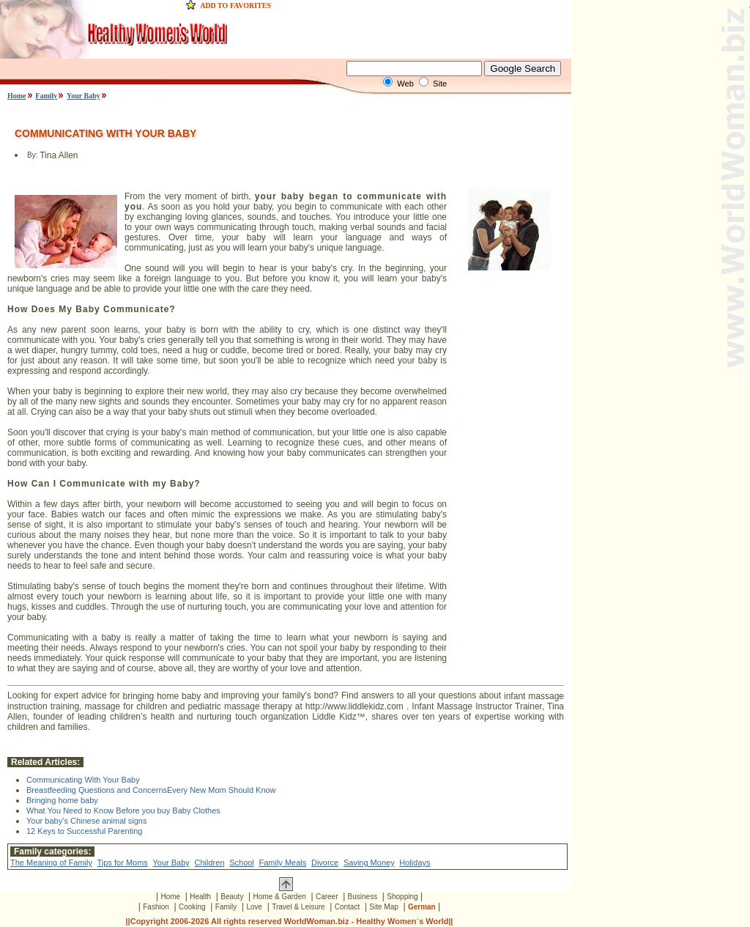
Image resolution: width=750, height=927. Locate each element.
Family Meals (282, 862)
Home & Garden (279, 897)
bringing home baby (162, 696)
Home (16, 96)
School (241, 862)
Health (200, 897)
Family (46, 96)
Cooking (192, 907)
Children (210, 862)
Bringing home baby (62, 800)
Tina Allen (59, 155)
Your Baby (83, 96)
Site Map (383, 907)
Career (327, 897)
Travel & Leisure (298, 907)
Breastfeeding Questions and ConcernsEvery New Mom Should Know (151, 790)
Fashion (156, 907)
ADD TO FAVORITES (235, 5)
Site (440, 83)
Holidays (414, 862)
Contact (347, 907)
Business (363, 897)
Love (254, 907)
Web (405, 83)
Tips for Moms (122, 862)
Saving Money (369, 862)
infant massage (534, 696)
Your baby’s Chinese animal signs (86, 820)
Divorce (324, 862)
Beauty (231, 897)
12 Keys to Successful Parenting (84, 831)
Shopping (402, 897)
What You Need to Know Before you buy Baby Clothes (123, 810)
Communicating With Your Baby (83, 779)
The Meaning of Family (51, 862)
